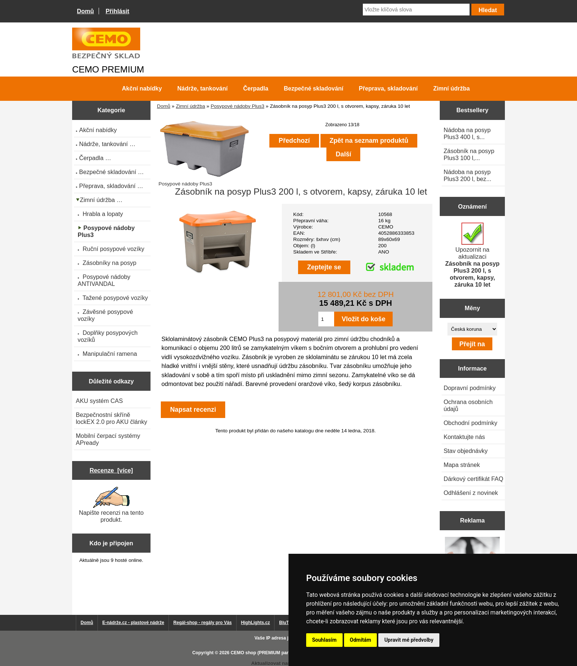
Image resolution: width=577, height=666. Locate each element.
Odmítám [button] (360, 640)
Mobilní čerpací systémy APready (108, 439)
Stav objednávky (465, 450)
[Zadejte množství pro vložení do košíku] (326, 319)
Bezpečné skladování (313, 88)
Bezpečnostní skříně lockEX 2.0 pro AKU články (111, 418)
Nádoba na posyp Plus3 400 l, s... (467, 133)
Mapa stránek (461, 464)
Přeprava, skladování (388, 88)
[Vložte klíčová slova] (416, 9)
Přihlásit (117, 11)
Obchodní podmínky (470, 422)
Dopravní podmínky (469, 388)
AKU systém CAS (99, 400)
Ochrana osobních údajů (467, 405)
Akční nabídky (142, 88)
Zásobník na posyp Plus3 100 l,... (468, 154)
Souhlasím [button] (324, 640)
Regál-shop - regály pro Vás (202, 622)
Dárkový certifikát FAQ (473, 478)
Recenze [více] (111, 470)
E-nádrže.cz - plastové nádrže (133, 622)
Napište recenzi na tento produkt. (111, 505)
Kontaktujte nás (464, 436)
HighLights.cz (255, 622)
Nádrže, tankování (202, 88)
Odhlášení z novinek (470, 492)
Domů (85, 11)
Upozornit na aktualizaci (472, 255)
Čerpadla (255, 88)
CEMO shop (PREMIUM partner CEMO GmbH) (279, 652)
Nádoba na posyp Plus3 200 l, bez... (467, 175)
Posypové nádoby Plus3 (237, 106)
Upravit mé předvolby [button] (408, 640)
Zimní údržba (190, 106)
